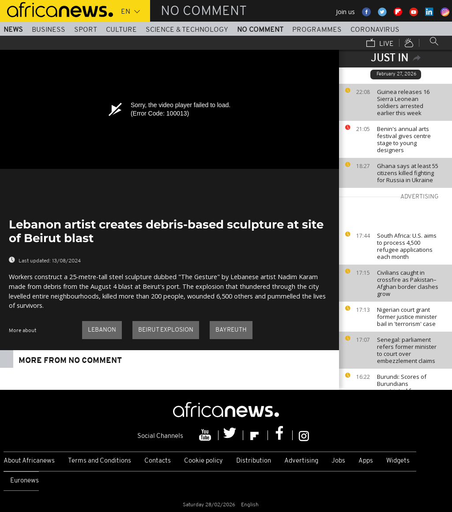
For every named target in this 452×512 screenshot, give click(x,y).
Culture (121, 30)
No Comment (260, 30)
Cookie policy (203, 461)
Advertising (301, 461)
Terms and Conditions (99, 461)
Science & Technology (187, 30)
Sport (85, 30)
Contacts (157, 461)
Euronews (24, 481)
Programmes (317, 30)
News (13, 30)
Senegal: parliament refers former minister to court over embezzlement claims (407, 350)
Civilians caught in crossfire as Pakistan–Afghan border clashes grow (407, 283)
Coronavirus (374, 30)
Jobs (338, 461)
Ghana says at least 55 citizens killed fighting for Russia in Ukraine (407, 172)
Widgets (398, 461)
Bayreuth (231, 330)
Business (48, 30)
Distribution (253, 461)
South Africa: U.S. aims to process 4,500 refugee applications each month (407, 246)
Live (380, 44)
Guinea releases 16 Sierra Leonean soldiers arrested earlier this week (403, 102)
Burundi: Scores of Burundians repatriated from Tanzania (401, 387)
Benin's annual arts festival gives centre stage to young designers (404, 139)
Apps (365, 461)
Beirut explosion (165, 330)
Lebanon (102, 330)
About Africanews (29, 461)
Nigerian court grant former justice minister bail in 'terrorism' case (407, 316)
